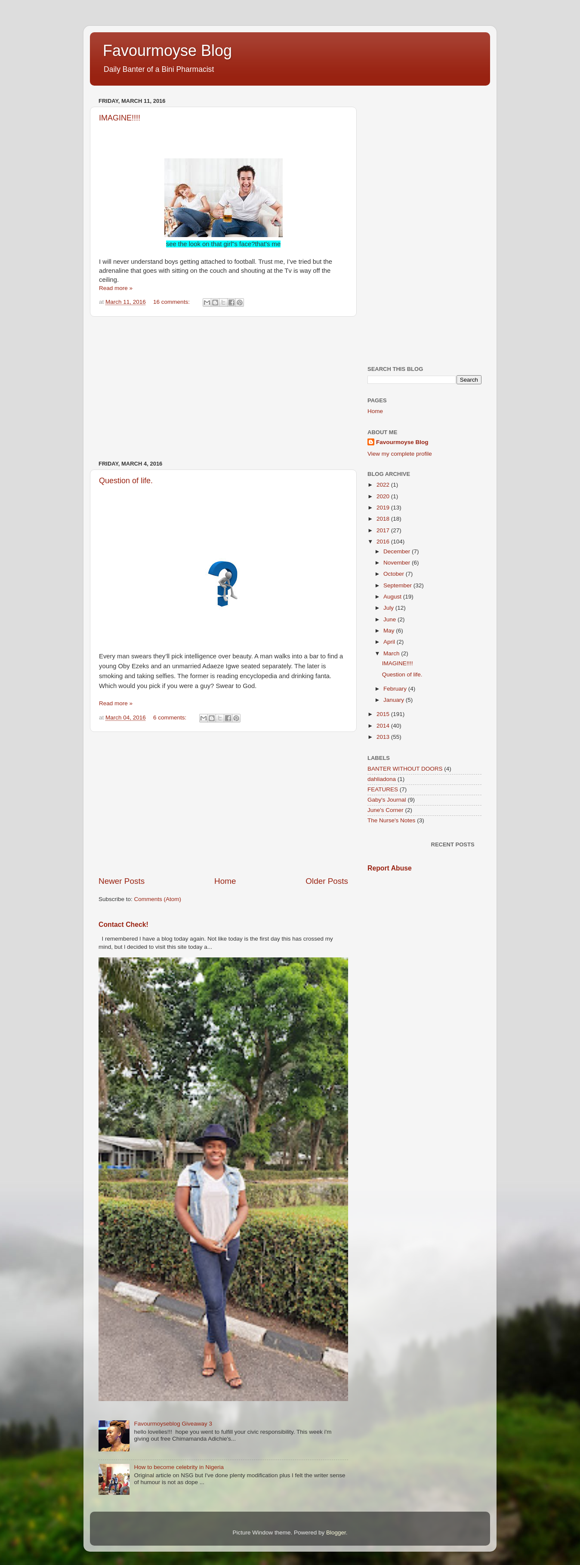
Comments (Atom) (158, 899)
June (390, 619)
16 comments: (172, 302)
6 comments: (170, 717)
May (389, 630)
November (397, 562)
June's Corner (385, 810)
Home (225, 881)
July (389, 608)
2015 (383, 714)
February (395, 688)
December (397, 551)
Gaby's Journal (386, 799)
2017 (383, 530)
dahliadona (381, 779)
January (394, 700)
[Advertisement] (223, 388)
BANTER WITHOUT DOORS (405, 769)
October (394, 574)
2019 (383, 507)
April (390, 642)
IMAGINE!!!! (119, 118)
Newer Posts (122, 881)
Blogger (336, 1532)
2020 (383, 496)
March (392, 653)
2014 (383, 725)
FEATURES (382, 789)
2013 (383, 737)
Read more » (116, 288)
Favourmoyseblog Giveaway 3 (173, 1423)
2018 (383, 518)
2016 (383, 541)
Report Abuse (389, 868)
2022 (383, 485)
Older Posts (326, 881)
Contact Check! (123, 924)
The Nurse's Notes (391, 820)
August (393, 596)
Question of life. (126, 480)
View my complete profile (399, 454)
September (398, 585)
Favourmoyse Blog (167, 50)
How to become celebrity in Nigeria (179, 1467)
